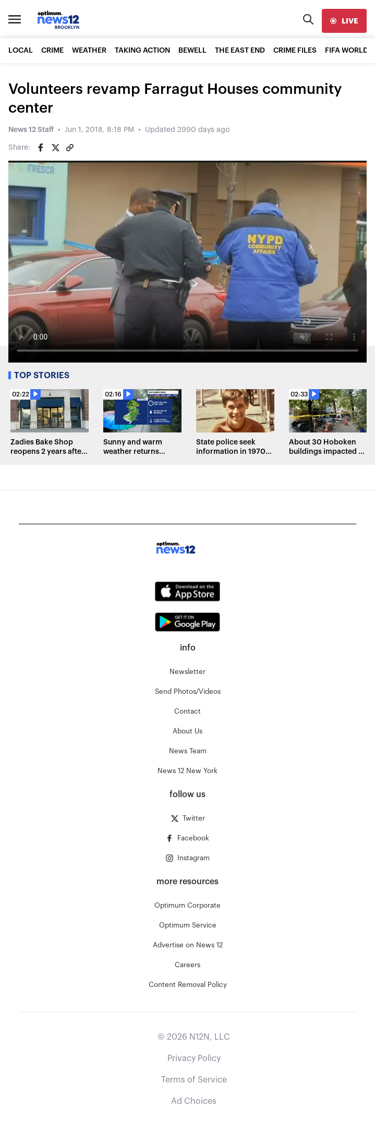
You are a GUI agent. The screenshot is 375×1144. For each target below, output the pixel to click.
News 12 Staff (31, 130)
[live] (344, 21)
